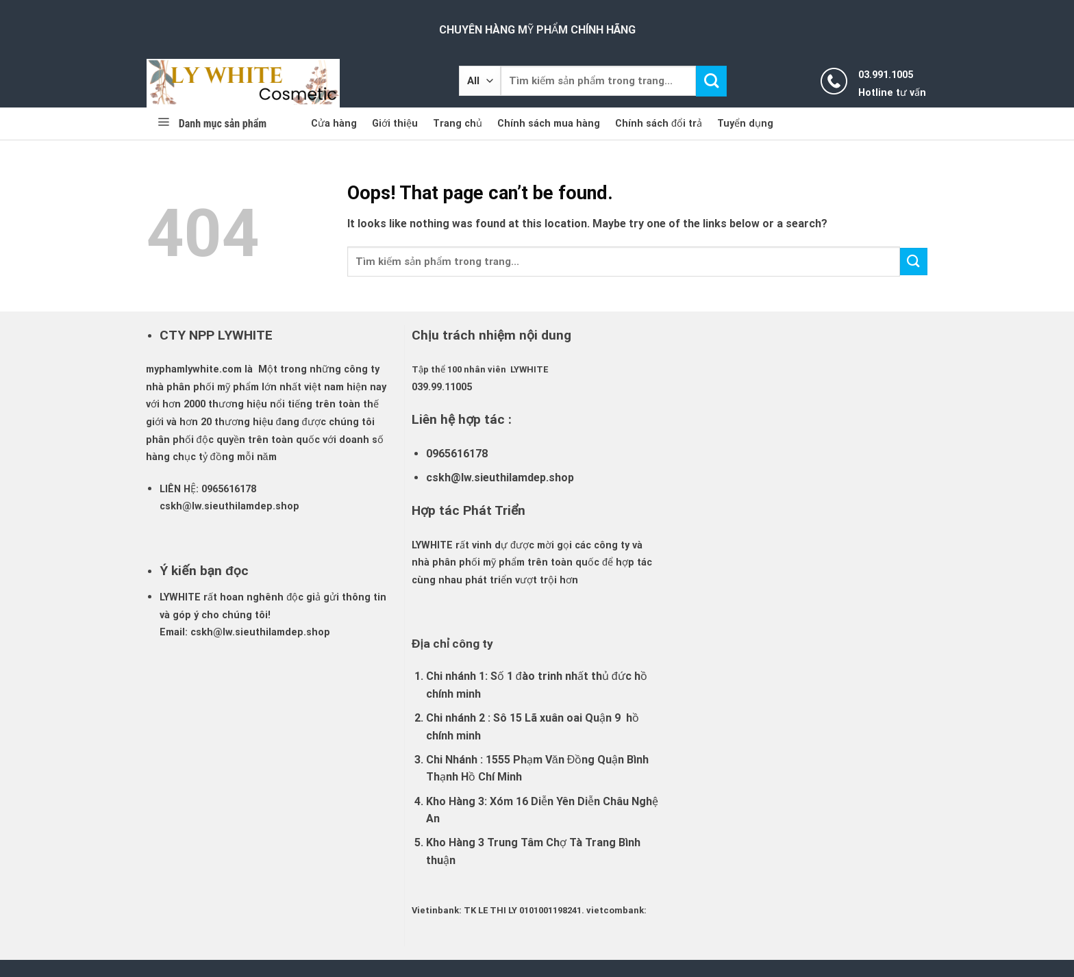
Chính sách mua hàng (548, 123)
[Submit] (711, 81)
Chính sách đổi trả (658, 123)
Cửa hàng (334, 123)
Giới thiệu (395, 123)
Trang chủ (457, 123)
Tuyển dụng (745, 123)
